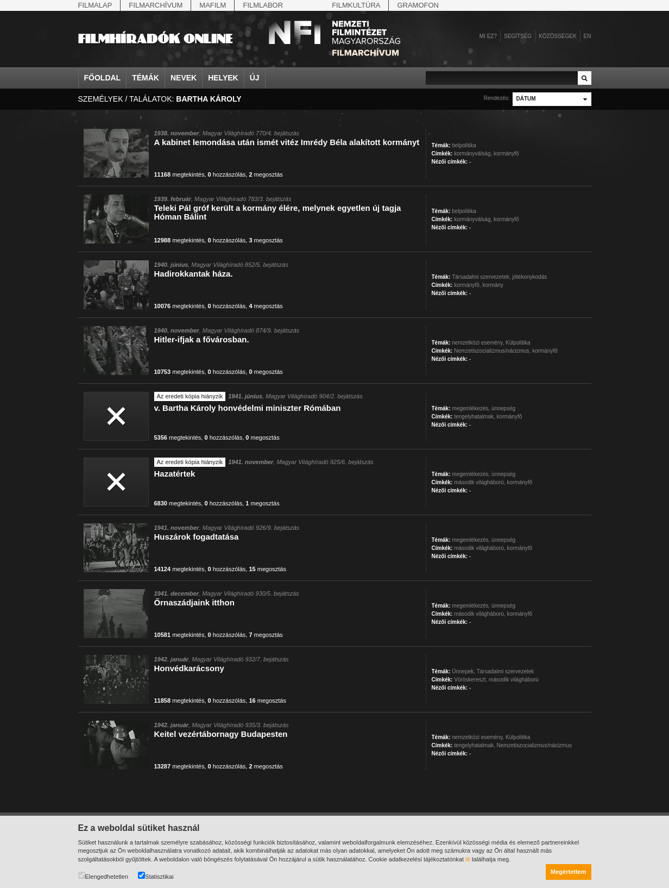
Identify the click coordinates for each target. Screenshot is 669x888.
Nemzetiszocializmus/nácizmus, (492, 351)
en (587, 36)
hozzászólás (227, 174)
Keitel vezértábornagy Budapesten (221, 734)
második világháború (514, 680)
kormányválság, (473, 154)
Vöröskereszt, (470, 680)
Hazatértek (174, 473)
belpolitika (464, 145)
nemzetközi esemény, (478, 343)
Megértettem (568, 871)
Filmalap (95, 5)
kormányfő (506, 154)
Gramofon (418, 5)
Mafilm (212, 5)
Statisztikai (156, 876)
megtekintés (179, 174)
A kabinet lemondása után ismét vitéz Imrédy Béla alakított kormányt (287, 142)
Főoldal (102, 77)
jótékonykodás (529, 277)
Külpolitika (518, 343)
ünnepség (503, 408)
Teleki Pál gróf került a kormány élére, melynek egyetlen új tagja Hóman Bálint (277, 212)
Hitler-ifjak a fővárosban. (201, 339)
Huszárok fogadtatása (196, 536)
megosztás (265, 174)
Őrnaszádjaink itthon (194, 602)
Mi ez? (488, 36)
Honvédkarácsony (189, 668)
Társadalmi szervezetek (505, 671)
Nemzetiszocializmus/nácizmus (534, 745)
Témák (145, 77)
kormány (492, 285)
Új (255, 77)
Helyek (223, 77)
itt (467, 859)
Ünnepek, (463, 671)
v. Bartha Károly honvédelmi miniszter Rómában (247, 407)
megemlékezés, (471, 408)
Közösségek (557, 36)
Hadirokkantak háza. (193, 273)
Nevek (184, 77)
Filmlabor (263, 5)
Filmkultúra (356, 5)
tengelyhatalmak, (474, 417)
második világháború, (480, 482)
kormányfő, (467, 285)
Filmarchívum (155, 5)
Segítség (518, 36)
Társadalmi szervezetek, (481, 277)
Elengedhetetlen (103, 876)
